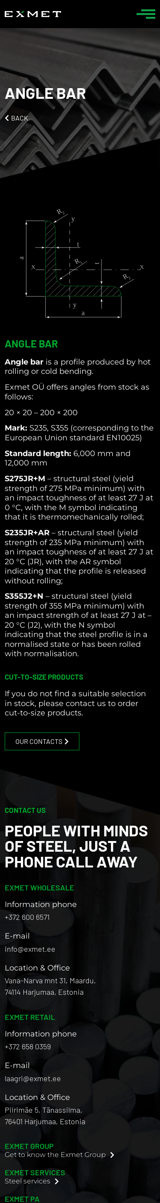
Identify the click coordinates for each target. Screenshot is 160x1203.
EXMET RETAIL (30, 1017)
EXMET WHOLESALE (39, 887)
